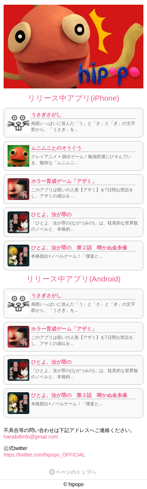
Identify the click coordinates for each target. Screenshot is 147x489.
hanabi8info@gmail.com (31, 437)
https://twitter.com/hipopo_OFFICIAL (44, 455)
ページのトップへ (72, 472)
